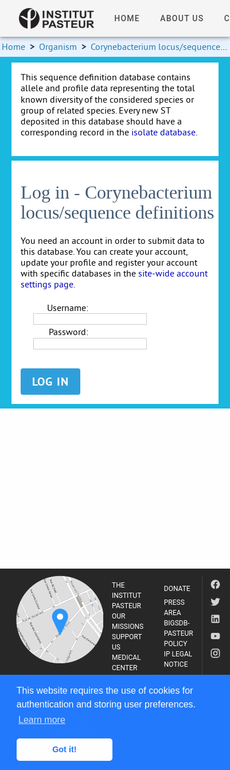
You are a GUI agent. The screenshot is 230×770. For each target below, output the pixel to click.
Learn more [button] (41, 720)
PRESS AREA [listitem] (174, 607)
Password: (68, 331)
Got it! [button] (64, 749)
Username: (67, 307)
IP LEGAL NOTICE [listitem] (178, 659)
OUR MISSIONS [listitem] (127, 621)
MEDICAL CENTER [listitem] (126, 663)
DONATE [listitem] (177, 589)
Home (13, 46)
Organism (58, 46)
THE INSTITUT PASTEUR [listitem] (126, 595)
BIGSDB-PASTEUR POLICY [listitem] (178, 633)
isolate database (163, 132)
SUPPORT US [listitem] (127, 642)
